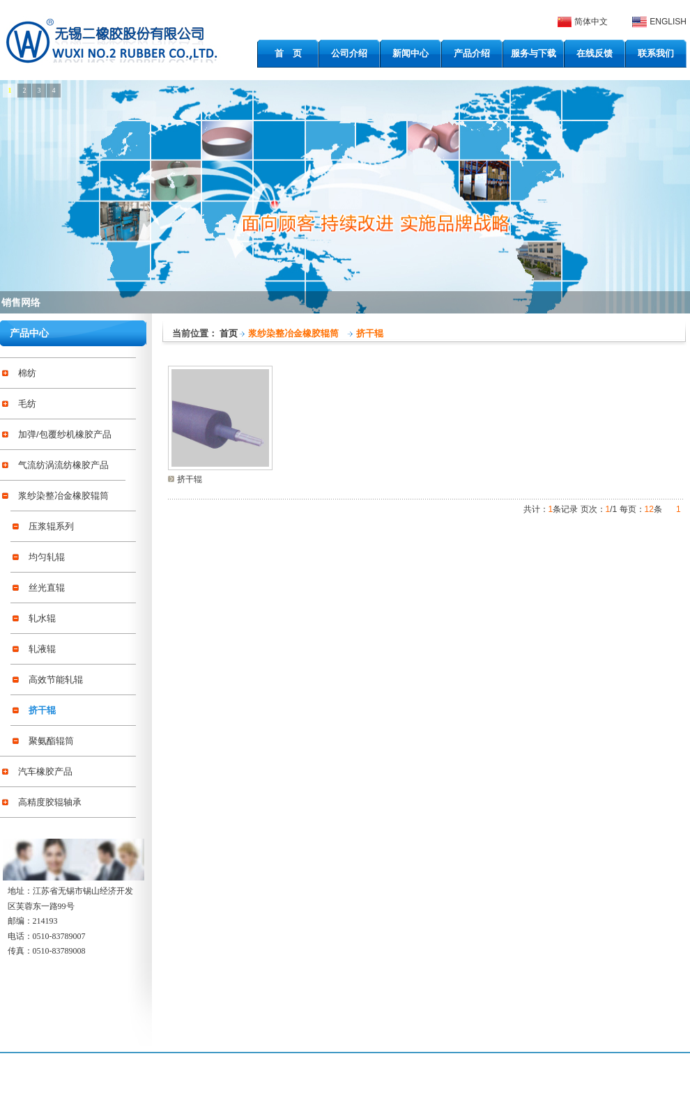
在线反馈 (594, 53)
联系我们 (656, 53)
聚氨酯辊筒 (51, 741)
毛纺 (27, 403)
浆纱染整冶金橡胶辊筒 (63, 495)
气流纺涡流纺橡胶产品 (63, 465)
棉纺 (27, 373)
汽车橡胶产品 (45, 771)
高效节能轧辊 (56, 679)
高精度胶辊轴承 (50, 802)
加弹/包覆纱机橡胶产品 (65, 434)
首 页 (288, 53)
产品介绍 (472, 53)
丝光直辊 (47, 587)
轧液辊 (42, 649)
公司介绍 (349, 53)
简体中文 (591, 21)
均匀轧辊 (47, 557)
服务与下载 (533, 53)
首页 (229, 333)
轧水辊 (42, 618)
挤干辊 (42, 710)
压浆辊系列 (51, 526)
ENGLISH (668, 21)
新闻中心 (410, 53)
